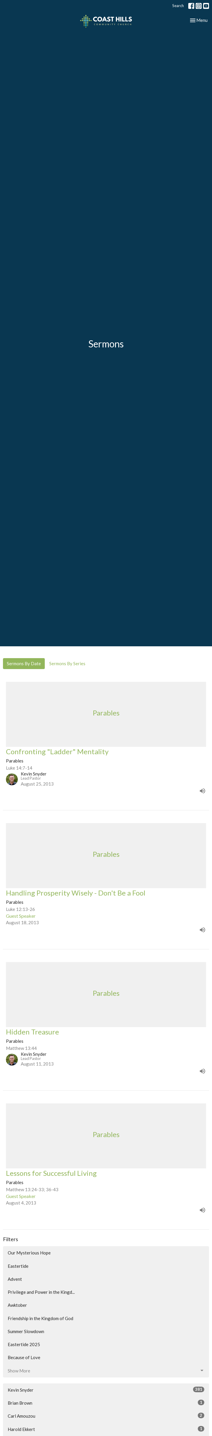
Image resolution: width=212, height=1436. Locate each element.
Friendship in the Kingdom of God (40, 1318)
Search (178, 5)
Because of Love (24, 1357)
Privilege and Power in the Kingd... (41, 1292)
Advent (15, 1279)
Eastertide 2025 (24, 1344)
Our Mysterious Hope (29, 1252)
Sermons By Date (24, 663)
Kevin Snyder (106, 1390)
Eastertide (18, 1266)
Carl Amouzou (106, 1416)
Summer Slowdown (26, 1331)
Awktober (17, 1305)
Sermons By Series (67, 663)
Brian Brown (106, 1403)
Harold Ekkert (106, 1429)
